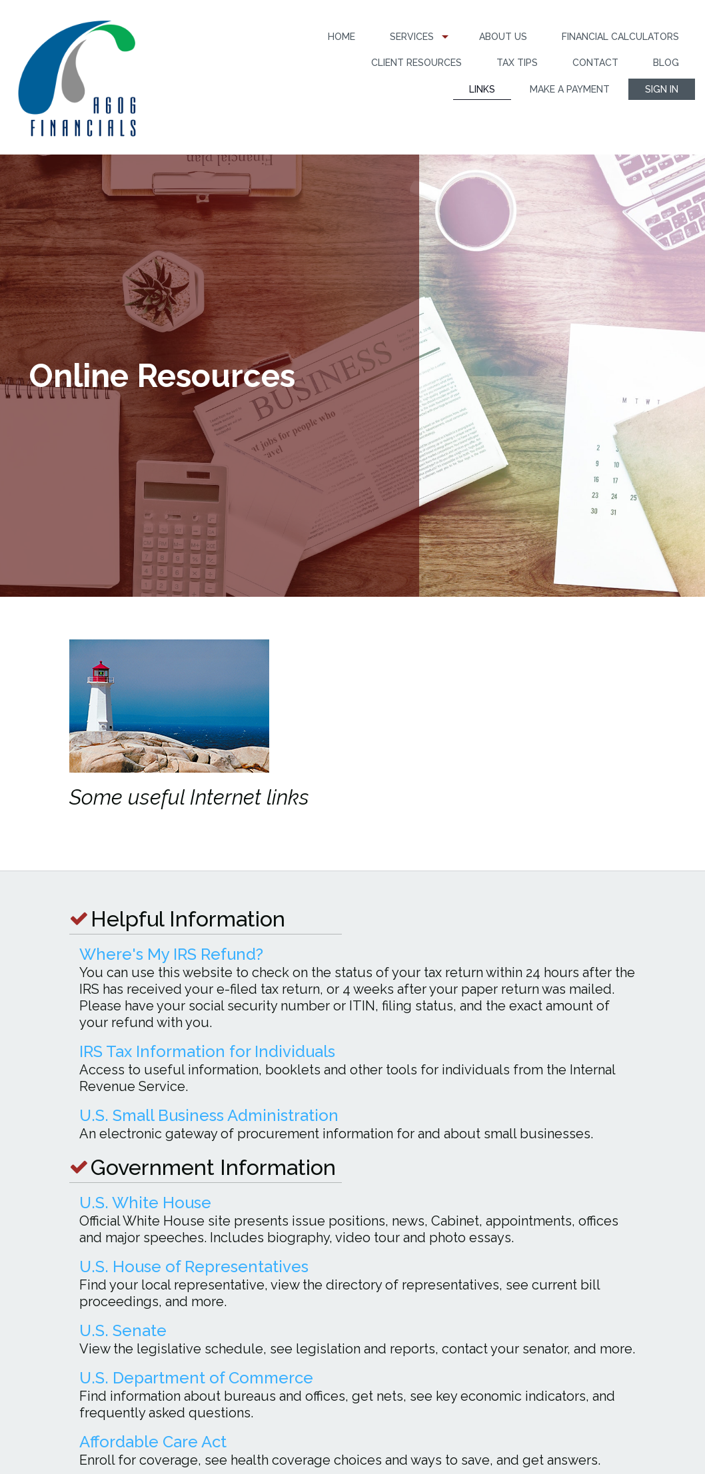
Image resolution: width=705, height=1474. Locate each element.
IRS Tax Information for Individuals (207, 1051)
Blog (666, 62)
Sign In (661, 89)
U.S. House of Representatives (194, 1266)
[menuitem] (341, 37)
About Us (503, 36)
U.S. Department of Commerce (196, 1377)
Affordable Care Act (153, 1441)
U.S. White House (145, 1202)
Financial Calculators (620, 36)
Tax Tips (517, 62)
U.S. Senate (123, 1330)
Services (412, 36)
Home (341, 36)
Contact (595, 62)
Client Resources (416, 62)
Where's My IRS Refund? (171, 954)
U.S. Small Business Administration (209, 1115)
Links (482, 89)
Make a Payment (570, 89)
